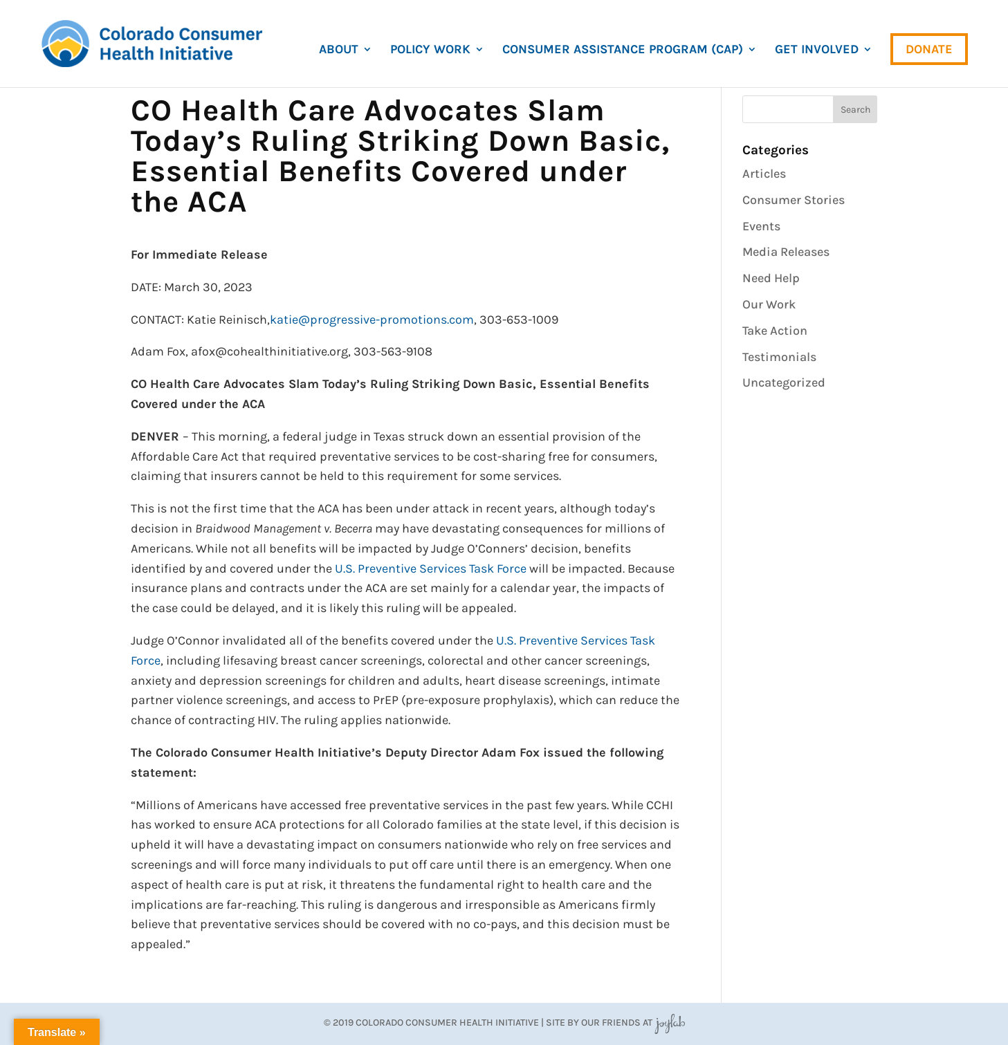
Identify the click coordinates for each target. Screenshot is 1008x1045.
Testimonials (779, 356)
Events (761, 226)
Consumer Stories (793, 199)
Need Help (771, 278)
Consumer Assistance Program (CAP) (622, 50)
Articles (764, 173)
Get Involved (817, 50)
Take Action (774, 330)
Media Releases (786, 251)
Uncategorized (783, 382)
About (338, 50)
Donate (929, 49)
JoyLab (669, 1022)
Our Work (769, 304)
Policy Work (430, 50)
